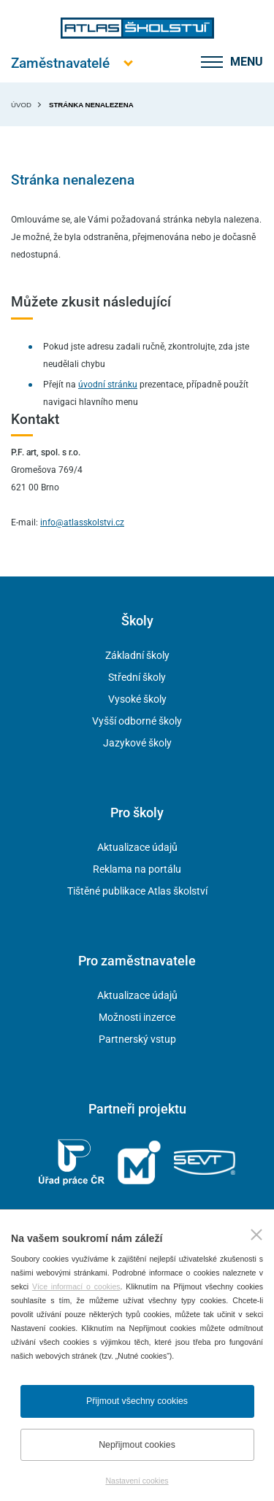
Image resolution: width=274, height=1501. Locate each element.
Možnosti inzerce (137, 1017)
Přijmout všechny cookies (137, 1401)
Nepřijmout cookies (137, 1445)
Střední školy (137, 677)
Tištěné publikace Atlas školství (137, 891)
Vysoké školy (137, 699)
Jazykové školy (137, 743)
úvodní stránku (107, 384)
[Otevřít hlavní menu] (60, 63)
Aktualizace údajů (137, 847)
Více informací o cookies (76, 1286)
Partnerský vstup (137, 1039)
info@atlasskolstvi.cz (82, 522)
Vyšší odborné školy (137, 721)
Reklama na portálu (137, 869)
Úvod (21, 105)
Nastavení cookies (136, 1480)
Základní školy (137, 655)
